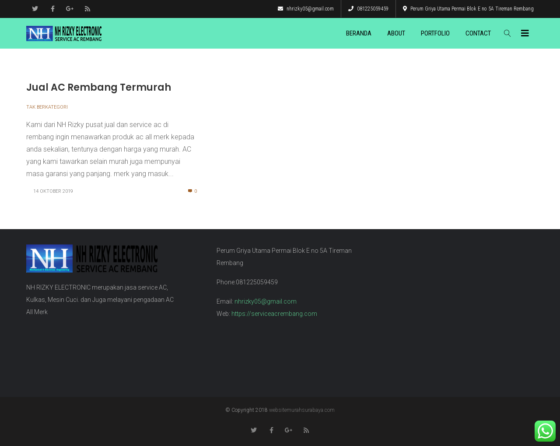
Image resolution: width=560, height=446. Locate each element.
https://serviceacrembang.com (274, 313)
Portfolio (435, 33)
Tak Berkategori (47, 107)
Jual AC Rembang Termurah (98, 87)
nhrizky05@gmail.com (306, 9)
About (396, 33)
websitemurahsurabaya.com (302, 410)
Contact (478, 33)
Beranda (358, 33)
